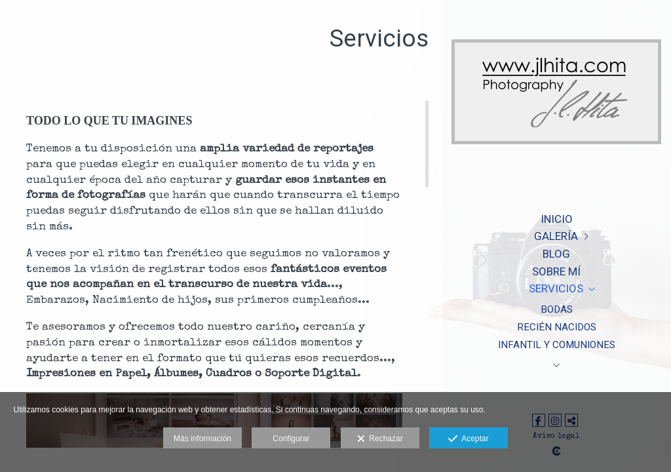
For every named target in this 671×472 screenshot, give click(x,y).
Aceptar (468, 439)
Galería (556, 236)
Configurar (291, 438)
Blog (556, 253)
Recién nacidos (556, 327)
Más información (202, 438)
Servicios (556, 288)
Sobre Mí (556, 271)
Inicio (557, 219)
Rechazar (380, 439)
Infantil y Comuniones (556, 345)
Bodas (557, 309)
